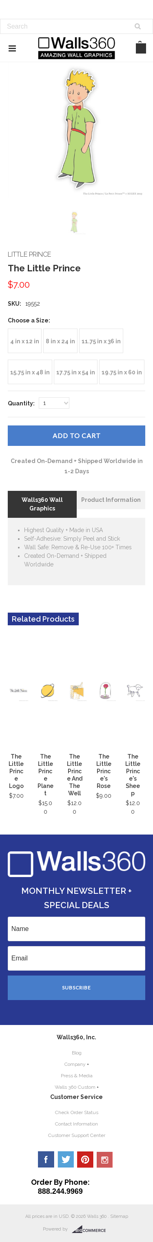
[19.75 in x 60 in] (121, 372)
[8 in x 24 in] (60, 341)
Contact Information (76, 1124)
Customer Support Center (76, 1135)
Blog (77, 1053)
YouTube (105, 1159)
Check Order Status (76, 1112)
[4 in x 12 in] (25, 341)
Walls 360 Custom (75, 1087)
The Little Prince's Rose (103, 771)
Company (75, 1064)
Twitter (66, 1159)
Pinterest (85, 1159)
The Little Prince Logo (16, 771)
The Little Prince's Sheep (132, 775)
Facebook (46, 1159)
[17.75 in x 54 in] (76, 372)
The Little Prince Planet (45, 775)
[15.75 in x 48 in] (30, 372)
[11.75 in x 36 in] (101, 341)
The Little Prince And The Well (74, 775)
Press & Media (77, 1076)
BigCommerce (91, 1229)
